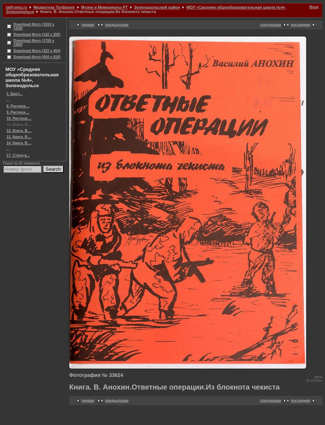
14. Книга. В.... (19, 143)
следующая (270, 25)
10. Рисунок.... (19, 118)
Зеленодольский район (157, 7)
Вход (313, 7)
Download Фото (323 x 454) (37, 51)
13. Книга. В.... (19, 137)
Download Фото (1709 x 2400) (33, 43)
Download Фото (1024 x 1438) (33, 26)
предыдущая (117, 25)
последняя (300, 25)
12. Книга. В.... (19, 131)
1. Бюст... (15, 94)
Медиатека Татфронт (54, 7)
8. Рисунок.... (18, 106)
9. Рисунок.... (18, 112)
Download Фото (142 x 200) (37, 35)
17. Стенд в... (18, 155)
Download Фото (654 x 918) (37, 57)
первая (88, 25)
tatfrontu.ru (16, 7)
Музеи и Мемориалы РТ (104, 7)
